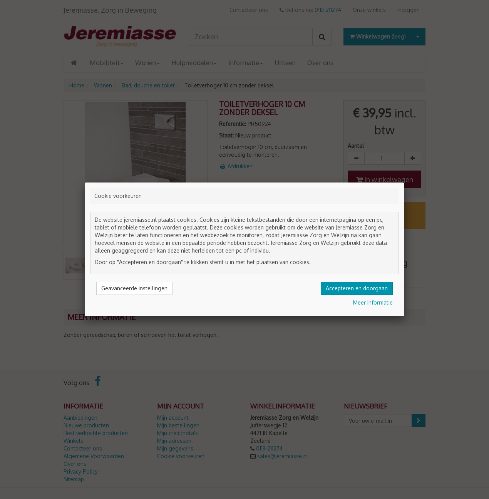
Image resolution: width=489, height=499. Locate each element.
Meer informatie (373, 302)
